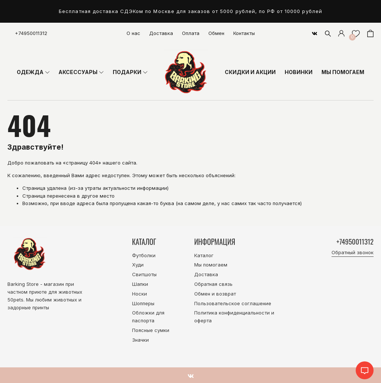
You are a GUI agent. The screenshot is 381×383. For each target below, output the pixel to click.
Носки (139, 294)
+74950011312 (31, 33)
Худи (138, 265)
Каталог (204, 255)
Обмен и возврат (215, 294)
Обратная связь (213, 284)
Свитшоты (144, 274)
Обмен (216, 33)
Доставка (161, 33)
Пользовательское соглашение (232, 303)
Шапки (140, 284)
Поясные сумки (150, 330)
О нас (133, 33)
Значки (140, 340)
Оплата (190, 33)
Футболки (144, 255)
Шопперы (143, 303)
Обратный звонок (353, 253)
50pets (15, 300)
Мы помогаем (210, 265)
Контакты (244, 33)
